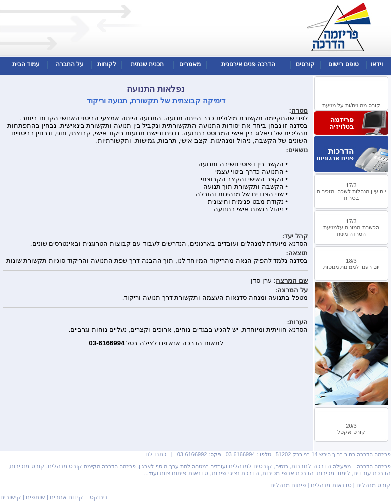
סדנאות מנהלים (331, 485)
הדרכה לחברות (311, 466)
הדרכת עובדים (372, 473)
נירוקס (98, 497)
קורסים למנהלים (250, 466)
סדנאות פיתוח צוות (184, 473)
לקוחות (106, 64)
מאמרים (190, 64)
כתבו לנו (155, 454)
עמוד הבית (26, 64)
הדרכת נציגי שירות (236, 473)
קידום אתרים (66, 497)
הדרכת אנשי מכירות (288, 473)
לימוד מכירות (333, 473)
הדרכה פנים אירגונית (248, 64)
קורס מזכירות (27, 466)
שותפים (35, 497)
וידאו (377, 64)
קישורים (10, 497)
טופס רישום (343, 64)
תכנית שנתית (147, 64)
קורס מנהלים (65, 466)
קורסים (305, 64)
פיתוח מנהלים (288, 485)
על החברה (70, 64)
